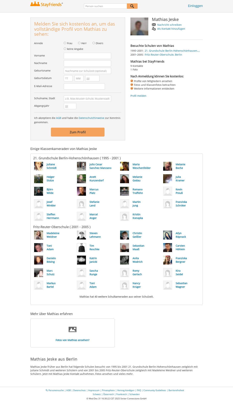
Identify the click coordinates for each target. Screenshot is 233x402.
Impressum (94, 390)
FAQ (139, 390)
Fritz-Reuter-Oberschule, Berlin (163, 54)
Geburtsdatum (43, 78)
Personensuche (56, 390)
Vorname (39, 55)
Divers (99, 43)
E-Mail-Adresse (43, 86)
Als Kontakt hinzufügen (171, 28)
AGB (58, 118)
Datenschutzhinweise (91, 118)
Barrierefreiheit (176, 390)
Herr (84, 43)
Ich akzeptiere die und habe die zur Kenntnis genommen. (77, 120)
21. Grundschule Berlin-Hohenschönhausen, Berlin (175, 50)
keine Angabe (75, 49)
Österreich (108, 394)
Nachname (40, 63)
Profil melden (138, 95)
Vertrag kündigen (125, 390)
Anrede (38, 43)
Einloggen (195, 6)
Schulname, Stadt (44, 98)
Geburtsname (42, 70)
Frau (69, 43)
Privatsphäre (108, 390)
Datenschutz (79, 390)
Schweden (134, 394)
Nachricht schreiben (169, 24)
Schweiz (97, 394)
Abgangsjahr (41, 105)
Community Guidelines (154, 390)
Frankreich (121, 394)
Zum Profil (78, 132)
